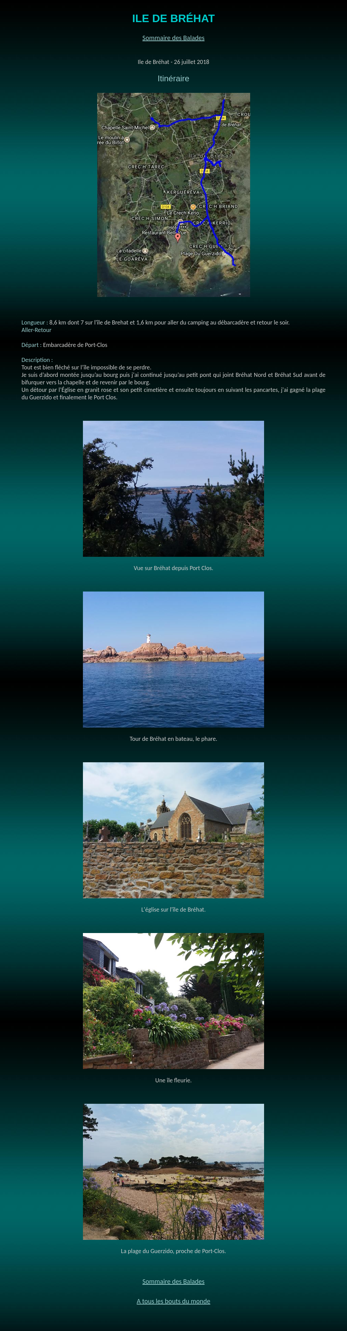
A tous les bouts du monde (173, 1301)
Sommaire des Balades (173, 38)
